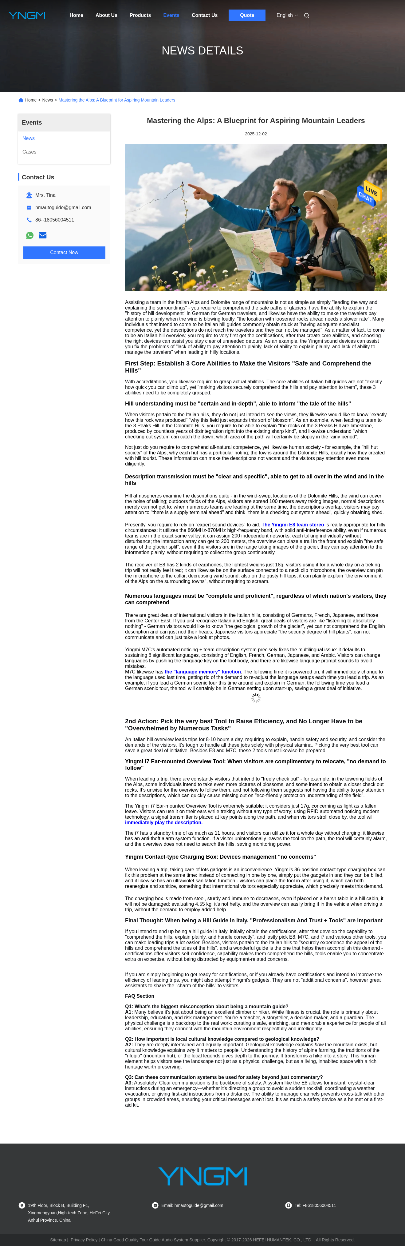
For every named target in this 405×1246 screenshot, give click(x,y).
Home (76, 15)
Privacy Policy (84, 1239)
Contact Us (205, 15)
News (47, 100)
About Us (106, 15)
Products (140, 15)
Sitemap (58, 1239)
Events (171, 15)
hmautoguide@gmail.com (63, 207)
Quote (247, 15)
